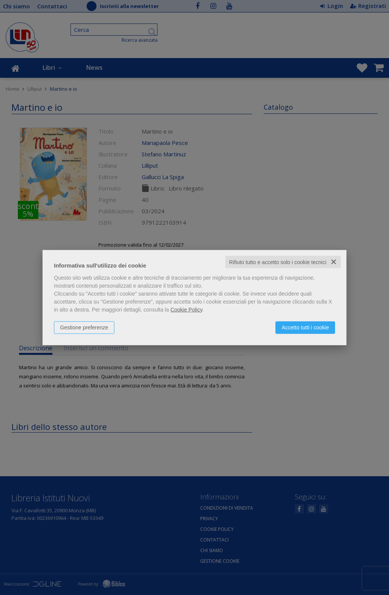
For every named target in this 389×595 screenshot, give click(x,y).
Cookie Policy (186, 309)
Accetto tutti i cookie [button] (305, 327)
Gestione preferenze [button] (84, 327)
